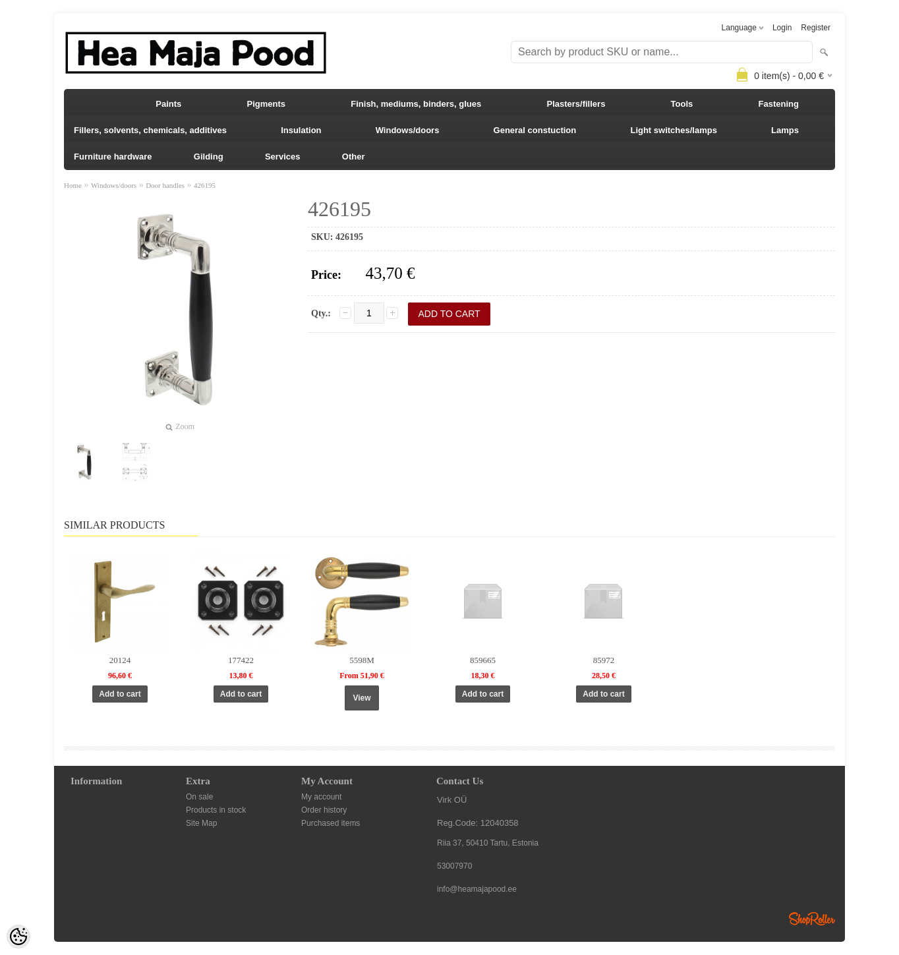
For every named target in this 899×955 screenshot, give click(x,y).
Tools (682, 104)
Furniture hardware (113, 156)
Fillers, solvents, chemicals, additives (150, 130)
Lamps (785, 130)
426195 (205, 185)
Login (782, 27)
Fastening (779, 104)
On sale (199, 796)
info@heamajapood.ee (477, 889)
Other (353, 156)
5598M (361, 660)
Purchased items (330, 823)
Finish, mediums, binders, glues (416, 104)
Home (73, 185)
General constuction (535, 130)
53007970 (454, 866)
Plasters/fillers (575, 104)
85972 (604, 660)
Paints (168, 104)
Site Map (201, 823)
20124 (120, 660)
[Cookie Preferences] (18, 936)
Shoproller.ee (812, 918)
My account (321, 796)
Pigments (266, 104)
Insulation (301, 130)
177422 (241, 660)
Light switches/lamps (673, 130)
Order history (324, 810)
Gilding (208, 156)
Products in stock (216, 810)
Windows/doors (408, 130)
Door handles (165, 185)
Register (815, 27)
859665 (483, 660)
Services (283, 156)
